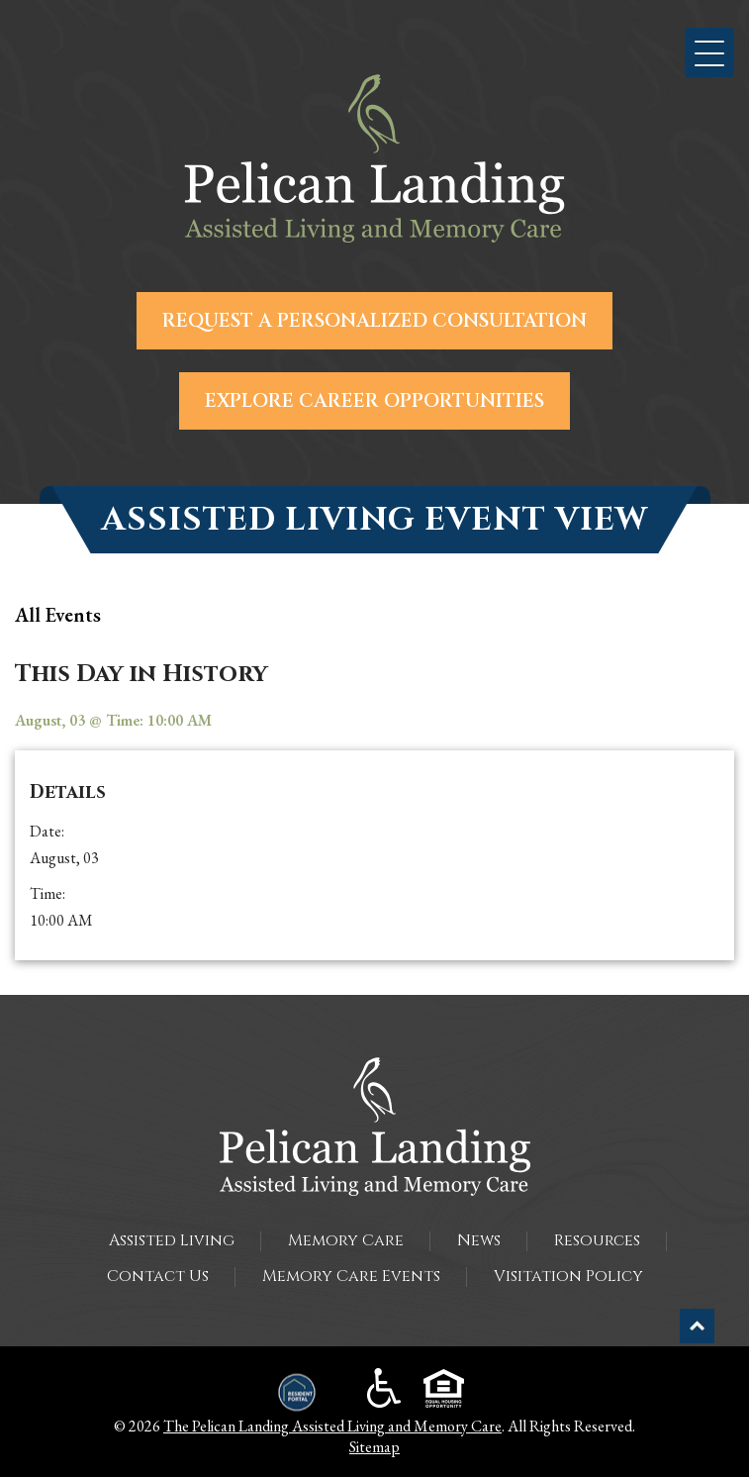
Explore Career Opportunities (374, 401)
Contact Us (158, 1276)
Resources (597, 1240)
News (479, 1240)
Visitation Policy (568, 1276)
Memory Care (346, 1240)
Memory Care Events (351, 1276)
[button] (709, 52)
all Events (58, 615)
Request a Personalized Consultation (374, 321)
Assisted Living (171, 1240)
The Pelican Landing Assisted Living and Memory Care (332, 1426)
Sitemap (374, 1446)
